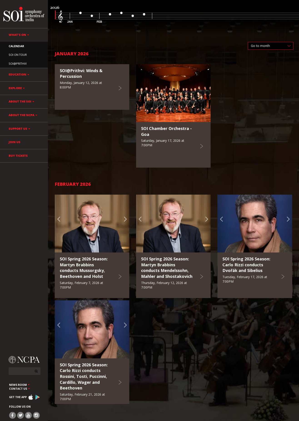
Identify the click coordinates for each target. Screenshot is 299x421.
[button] (60, 223)
